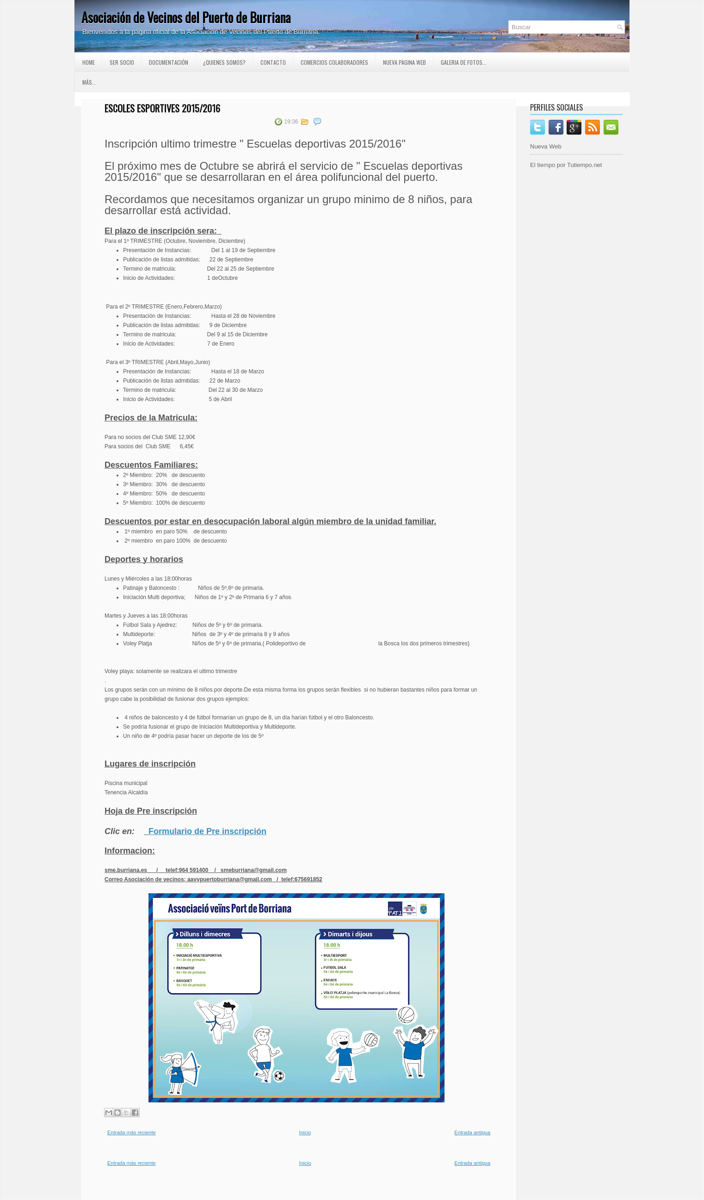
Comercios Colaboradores (334, 62)
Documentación (168, 62)
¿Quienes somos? (224, 62)
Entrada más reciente (131, 1132)
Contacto (273, 62)
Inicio (305, 1132)
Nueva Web (546, 146)
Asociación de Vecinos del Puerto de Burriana (185, 17)
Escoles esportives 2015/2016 (162, 108)
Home (88, 62)
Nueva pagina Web (404, 62)
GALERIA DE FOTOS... (464, 62)
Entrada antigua (472, 1132)
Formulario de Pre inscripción (207, 831)
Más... (89, 82)
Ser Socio (122, 62)
